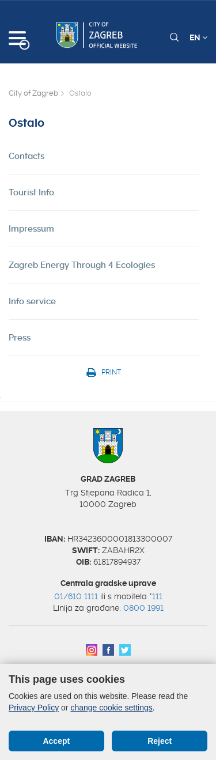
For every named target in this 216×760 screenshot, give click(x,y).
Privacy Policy (34, 707)
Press (20, 337)
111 (157, 596)
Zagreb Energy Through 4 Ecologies (82, 265)
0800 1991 (143, 607)
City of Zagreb (33, 93)
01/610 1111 (76, 596)
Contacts (26, 156)
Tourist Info (31, 192)
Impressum (31, 229)
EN (198, 37)
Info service (32, 301)
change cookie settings (111, 707)
